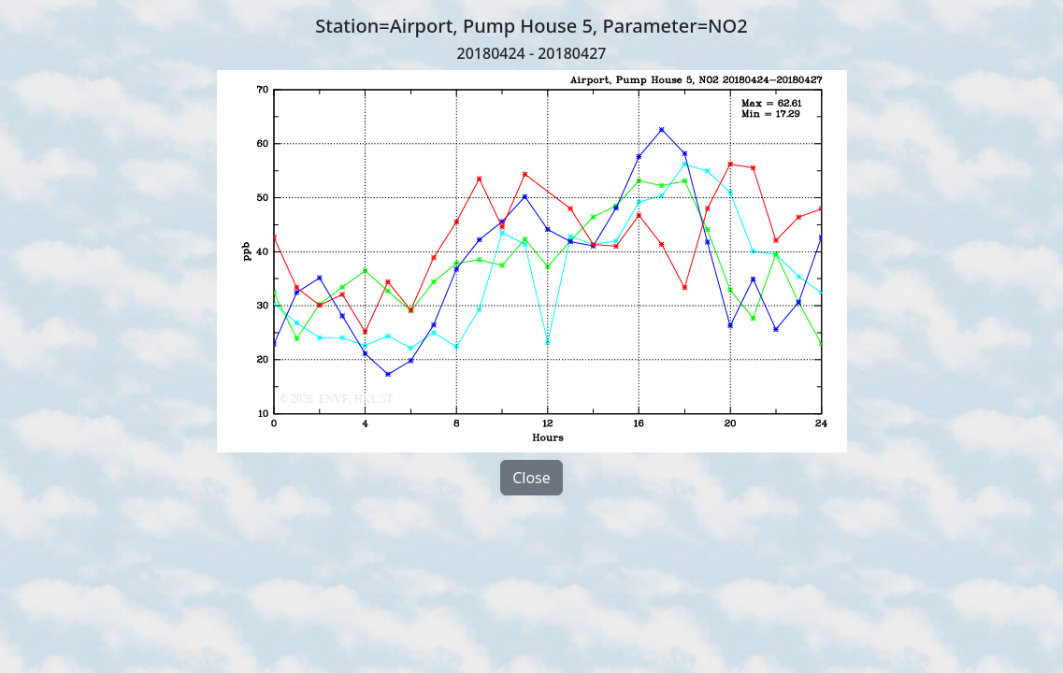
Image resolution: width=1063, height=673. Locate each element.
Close (531, 477)
